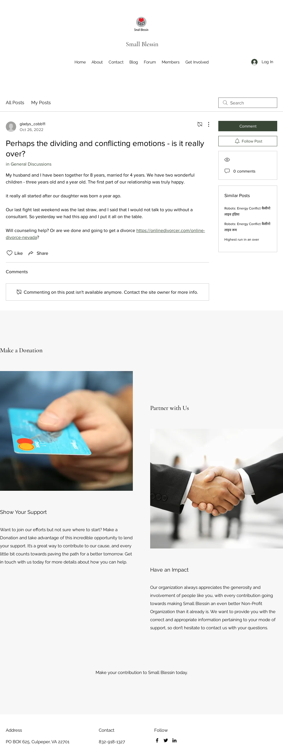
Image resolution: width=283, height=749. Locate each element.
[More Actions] (205, 124)
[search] (247, 103)
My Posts (41, 102)
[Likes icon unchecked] (9, 253)
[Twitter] (166, 740)
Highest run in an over (241, 239)
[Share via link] (37, 253)
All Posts (15, 102)
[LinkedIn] (174, 740)
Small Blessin (142, 44)
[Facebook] (157, 740)
